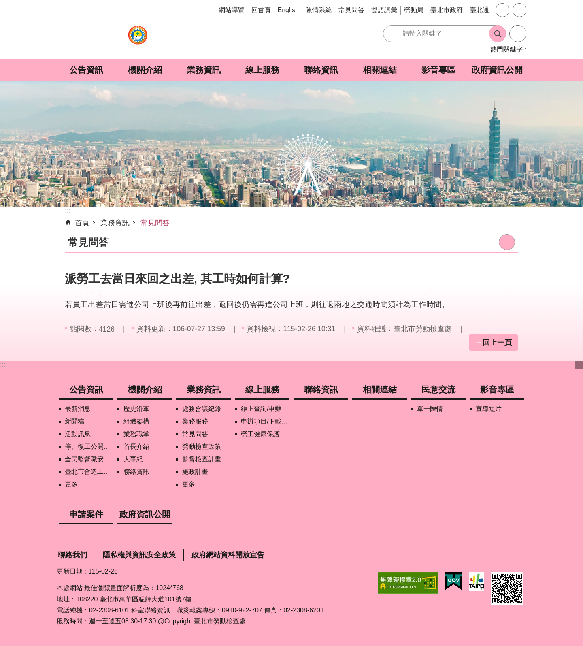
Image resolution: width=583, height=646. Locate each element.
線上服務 (262, 70)
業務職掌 (136, 434)
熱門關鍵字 (506, 49)
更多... (74, 484)
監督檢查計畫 (201, 459)
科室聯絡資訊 (150, 610)
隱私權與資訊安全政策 (139, 555)
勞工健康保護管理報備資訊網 (265, 434)
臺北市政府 (446, 9)
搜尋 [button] (497, 33)
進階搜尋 (517, 33)
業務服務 (195, 421)
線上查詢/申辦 (261, 408)
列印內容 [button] (507, 242)
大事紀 (133, 459)
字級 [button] (502, 10)
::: (2, 364)
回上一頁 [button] (497, 343)
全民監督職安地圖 (89, 459)
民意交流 (438, 389)
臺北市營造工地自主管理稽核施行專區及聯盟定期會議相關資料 (89, 471)
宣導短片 (489, 408)
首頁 (82, 223)
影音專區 (438, 70)
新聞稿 (74, 421)
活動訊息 (78, 434)
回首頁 (261, 9)
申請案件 (86, 514)
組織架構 (136, 421)
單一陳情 (430, 408)
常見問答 (351, 9)
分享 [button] (519, 10)
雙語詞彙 (384, 9)
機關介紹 (145, 70)
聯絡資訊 (321, 70)
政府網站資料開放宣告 (227, 555)
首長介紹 (136, 446)
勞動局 (413, 9)
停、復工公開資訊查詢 (89, 446)
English (288, 9)
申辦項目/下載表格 (265, 421)
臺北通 (479, 9)
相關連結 (380, 70)
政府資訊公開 (497, 70)
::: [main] (68, 211)
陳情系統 (319, 9)
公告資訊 (86, 70)
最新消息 (78, 408)
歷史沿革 (136, 408)
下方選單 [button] (579, 365)
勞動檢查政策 (201, 446)
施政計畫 (195, 471)
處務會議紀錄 (201, 408)
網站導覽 (232, 9)
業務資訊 (204, 70)
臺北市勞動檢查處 (138, 39)
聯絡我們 (72, 555)
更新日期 (70, 571)
